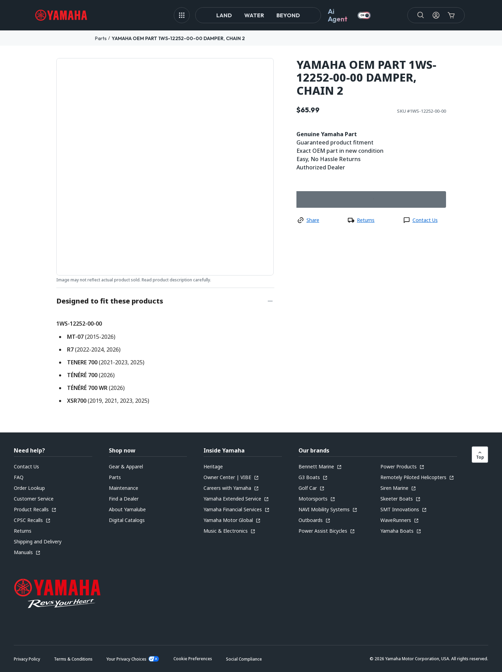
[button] (192, 659)
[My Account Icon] (436, 15)
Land (224, 15)
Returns (366, 220)
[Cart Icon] (451, 15)
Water (254, 15)
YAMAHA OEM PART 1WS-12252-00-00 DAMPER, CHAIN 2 (178, 38)
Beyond (288, 15)
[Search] (420, 15)
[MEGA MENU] (182, 15)
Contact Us (425, 220)
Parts (101, 38)
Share (312, 220)
